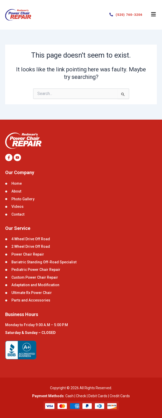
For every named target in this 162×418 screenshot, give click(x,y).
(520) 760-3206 (129, 15)
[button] (153, 15)
